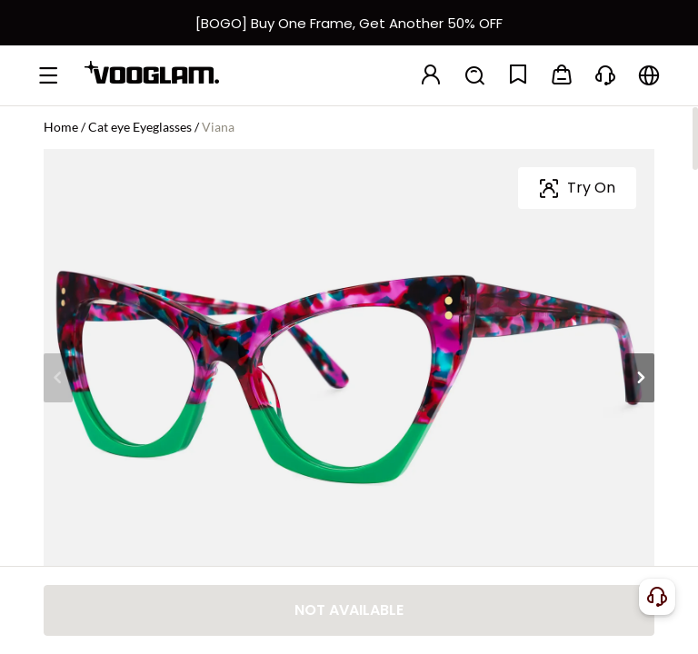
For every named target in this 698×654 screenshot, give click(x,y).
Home (61, 126)
